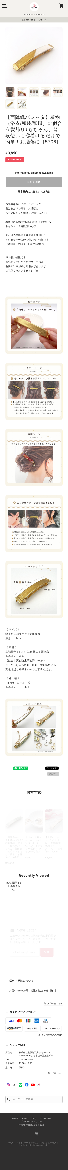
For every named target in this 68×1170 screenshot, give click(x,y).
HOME (15, 1118)
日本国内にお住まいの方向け (34, 191)
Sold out (34, 182)
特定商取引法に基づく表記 (31, 1125)
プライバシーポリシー (31, 1121)
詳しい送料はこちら (53, 1003)
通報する (53, 774)
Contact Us (45, 1118)
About (25, 1118)
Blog (34, 1118)
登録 (47, 952)
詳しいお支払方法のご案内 (50, 1035)
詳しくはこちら (55, 1073)
